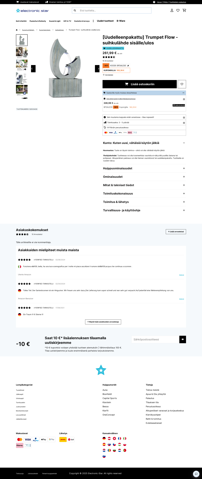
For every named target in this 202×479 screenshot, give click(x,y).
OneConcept (109, 414)
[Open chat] (196, 474)
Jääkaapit (21, 394)
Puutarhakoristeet (50, 30)
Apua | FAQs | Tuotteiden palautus (171, 2)
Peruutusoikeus (153, 406)
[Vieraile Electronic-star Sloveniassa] (104, 456)
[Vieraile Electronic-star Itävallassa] (109, 438)
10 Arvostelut (108, 61)
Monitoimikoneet (24, 410)
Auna (105, 390)
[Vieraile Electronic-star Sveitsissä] (114, 438)
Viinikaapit (21, 398)
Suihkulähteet (68, 30)
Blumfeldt (107, 394)
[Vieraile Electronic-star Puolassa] (124, 444)
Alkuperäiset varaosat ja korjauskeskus (165, 410)
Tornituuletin (22, 402)
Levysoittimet (22, 414)
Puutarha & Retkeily (31, 30)
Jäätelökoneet (23, 419)
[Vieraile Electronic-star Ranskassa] (119, 438)
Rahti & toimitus (153, 419)
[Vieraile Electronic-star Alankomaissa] (119, 450)
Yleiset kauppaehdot (58, 473)
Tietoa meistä (152, 390)
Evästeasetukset (154, 423)
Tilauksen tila (152, 402)
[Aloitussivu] (19, 30)
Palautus (150, 398)
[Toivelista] (177, 10)
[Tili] (172, 10)
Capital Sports (110, 398)
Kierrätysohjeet (153, 414)
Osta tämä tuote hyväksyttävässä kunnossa (124, 98)
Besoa (105, 406)
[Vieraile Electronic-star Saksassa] (104, 438)
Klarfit (105, 410)
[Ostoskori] (184, 10)
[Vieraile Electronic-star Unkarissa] (119, 444)
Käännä (180, 276)
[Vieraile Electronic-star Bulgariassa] (114, 450)
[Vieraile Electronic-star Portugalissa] (124, 450)
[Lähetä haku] (75, 10)
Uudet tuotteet (126, 20)
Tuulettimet (21, 390)
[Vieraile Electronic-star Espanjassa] (104, 444)
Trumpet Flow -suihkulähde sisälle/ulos (95, 30)
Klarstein (107, 402)
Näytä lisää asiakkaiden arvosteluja (104, 321)
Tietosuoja (21, 473)
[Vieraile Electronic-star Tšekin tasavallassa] (114, 444)
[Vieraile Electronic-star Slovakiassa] (109, 444)
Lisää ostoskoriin (139, 84)
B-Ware (142, 20)
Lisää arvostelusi (173, 231)
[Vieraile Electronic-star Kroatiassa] (104, 450)
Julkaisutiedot (37, 473)
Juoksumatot (22, 406)
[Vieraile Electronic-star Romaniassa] (109, 450)
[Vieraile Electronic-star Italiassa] (124, 438)
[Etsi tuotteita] (112, 10)
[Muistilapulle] (182, 84)
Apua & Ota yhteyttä (156, 394)
